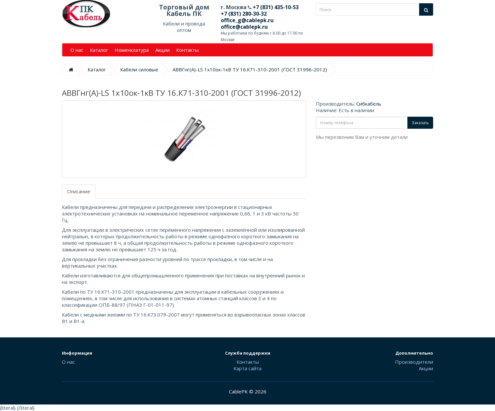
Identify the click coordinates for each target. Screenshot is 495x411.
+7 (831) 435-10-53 (275, 7)
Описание (78, 191)
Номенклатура (132, 50)
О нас (76, 50)
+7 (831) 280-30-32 (244, 13)
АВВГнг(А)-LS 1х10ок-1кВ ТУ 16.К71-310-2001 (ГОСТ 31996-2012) (250, 69)
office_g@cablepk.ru (247, 20)
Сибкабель (368, 103)
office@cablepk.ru (244, 26)
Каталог (99, 50)
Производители (414, 362)
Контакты (187, 50)
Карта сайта (247, 368)
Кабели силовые (139, 69)
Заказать (420, 122)
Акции (162, 50)
